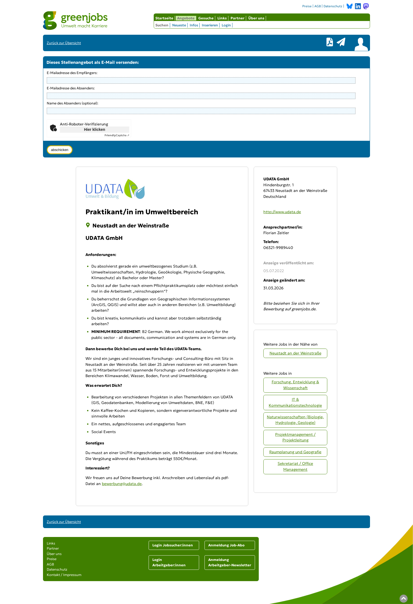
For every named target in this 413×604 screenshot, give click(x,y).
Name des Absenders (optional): (72, 103)
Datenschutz (333, 6)
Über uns (256, 18)
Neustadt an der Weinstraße (295, 353)
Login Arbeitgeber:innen (169, 562)
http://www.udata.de (282, 211)
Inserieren (210, 25)
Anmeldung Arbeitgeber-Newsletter (229, 562)
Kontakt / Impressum (64, 575)
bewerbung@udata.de (122, 483)
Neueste (179, 25)
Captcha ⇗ (117, 135)
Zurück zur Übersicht (64, 43)
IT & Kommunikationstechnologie (295, 402)
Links (222, 18)
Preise (307, 6)
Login (226, 25)
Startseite (164, 18)
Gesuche (206, 18)
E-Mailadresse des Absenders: (71, 88)
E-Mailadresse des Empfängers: (72, 73)
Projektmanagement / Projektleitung (295, 437)
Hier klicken (94, 129)
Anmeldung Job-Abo (226, 545)
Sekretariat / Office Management (295, 466)
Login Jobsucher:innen (172, 545)
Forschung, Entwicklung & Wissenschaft (295, 385)
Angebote (186, 18)
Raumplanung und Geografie (295, 452)
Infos (194, 25)
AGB (317, 6)
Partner (238, 18)
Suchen (161, 25)
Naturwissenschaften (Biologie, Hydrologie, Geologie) (295, 420)
